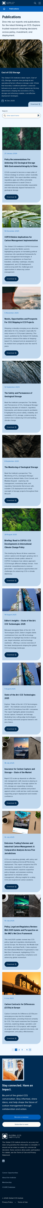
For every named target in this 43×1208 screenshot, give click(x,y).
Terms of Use (23, 1202)
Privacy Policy (7, 1202)
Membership (7, 1182)
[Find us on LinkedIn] (3, 1161)
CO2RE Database (8, 1187)
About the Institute (9, 1177)
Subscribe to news (21, 1124)
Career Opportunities (10, 1173)
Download (35, 104)
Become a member (21, 1117)
